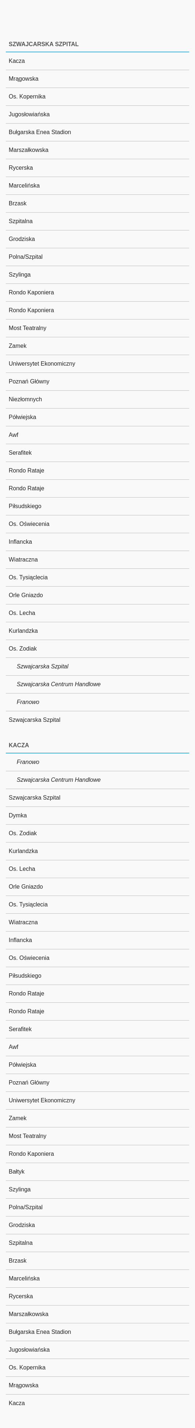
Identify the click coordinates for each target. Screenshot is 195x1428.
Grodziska (22, 239)
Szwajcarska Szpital (42, 666)
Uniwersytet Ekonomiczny (42, 364)
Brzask (18, 203)
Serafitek (20, 453)
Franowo (28, 702)
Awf (13, 435)
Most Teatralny (27, 328)
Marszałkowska (28, 150)
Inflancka (20, 542)
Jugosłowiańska (29, 114)
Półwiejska (22, 417)
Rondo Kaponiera (31, 292)
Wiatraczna (23, 559)
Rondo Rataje (26, 470)
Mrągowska (23, 79)
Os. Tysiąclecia (28, 577)
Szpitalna (21, 221)
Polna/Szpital (25, 257)
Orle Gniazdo (26, 595)
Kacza (17, 61)
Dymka (18, 815)
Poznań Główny (29, 381)
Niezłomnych (25, 399)
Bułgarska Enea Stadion (40, 132)
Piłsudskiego (25, 506)
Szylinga (20, 274)
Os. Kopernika (27, 96)
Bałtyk (17, 1171)
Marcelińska (24, 185)
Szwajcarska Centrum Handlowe (59, 684)
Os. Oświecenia (29, 524)
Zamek (18, 346)
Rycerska (21, 168)
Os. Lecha (22, 613)
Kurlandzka (23, 631)
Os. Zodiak (23, 648)
